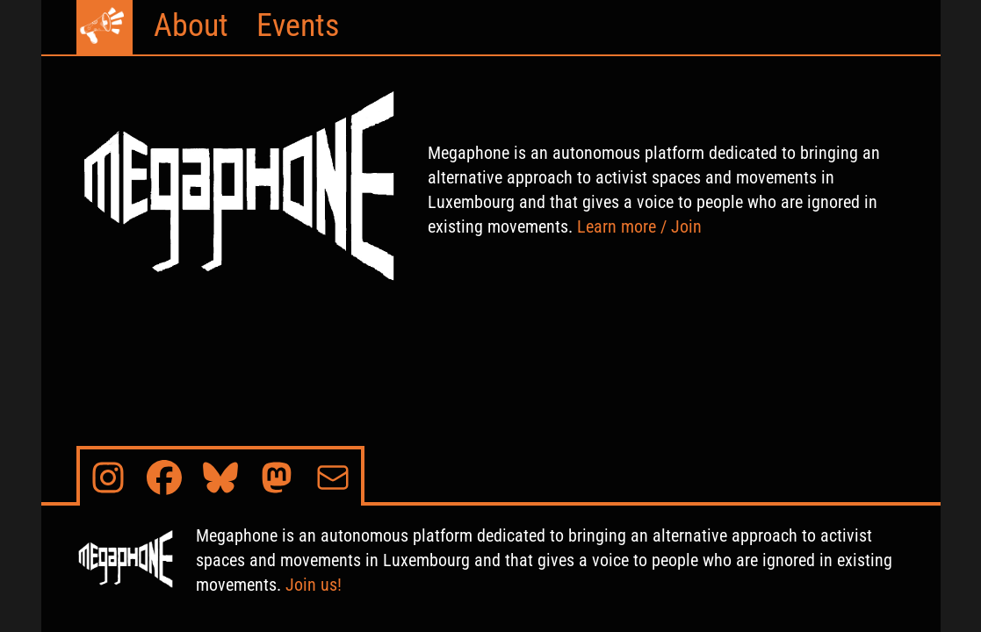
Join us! (313, 584)
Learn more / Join (639, 226)
